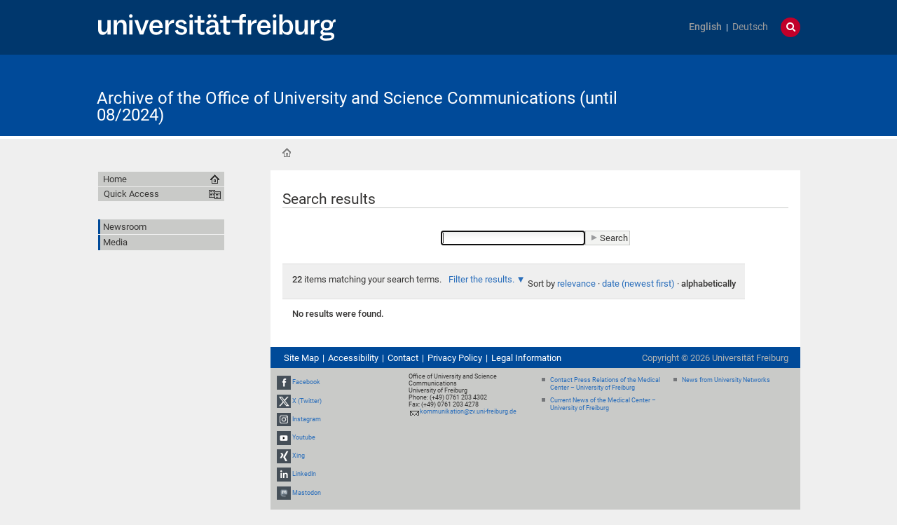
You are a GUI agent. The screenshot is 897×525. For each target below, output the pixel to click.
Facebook (306, 382)
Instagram (306, 419)
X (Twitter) (307, 400)
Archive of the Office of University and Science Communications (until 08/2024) (357, 106)
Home (286, 153)
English (705, 27)
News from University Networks (726, 379)
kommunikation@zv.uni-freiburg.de (468, 411)
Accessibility (353, 358)
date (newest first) (638, 283)
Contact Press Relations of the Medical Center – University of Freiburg (605, 383)
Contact (403, 358)
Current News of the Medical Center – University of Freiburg (603, 404)
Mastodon (306, 492)
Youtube (303, 437)
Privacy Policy (454, 358)
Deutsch (750, 27)
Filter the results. (482, 279)
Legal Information (526, 358)
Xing (298, 455)
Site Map (301, 358)
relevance (576, 283)
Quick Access (131, 194)
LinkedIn (304, 474)
